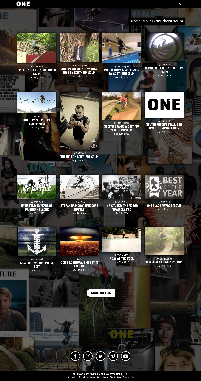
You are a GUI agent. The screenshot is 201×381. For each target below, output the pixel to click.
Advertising (102, 377)
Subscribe (72, 377)
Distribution (115, 377)
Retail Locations (87, 377)
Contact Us (128, 377)
